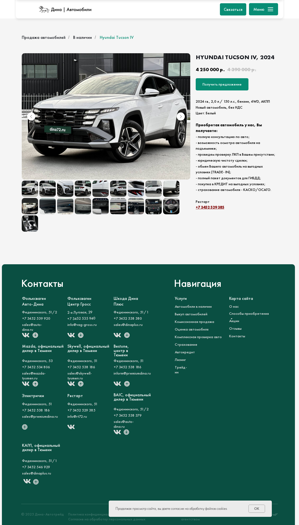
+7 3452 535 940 (81, 318)
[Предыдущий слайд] (31, 116)
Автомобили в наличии (193, 306)
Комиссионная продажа (194, 321)
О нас (234, 306)
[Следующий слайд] (181, 116)
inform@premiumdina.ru (132, 373)
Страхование (186, 344)
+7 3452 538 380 (128, 318)
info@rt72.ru (77, 416)
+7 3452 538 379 (128, 415)
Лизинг (180, 359)
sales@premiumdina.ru (40, 416)
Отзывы (235, 328)
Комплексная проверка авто (198, 336)
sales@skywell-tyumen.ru (79, 376)
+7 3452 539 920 (36, 318)
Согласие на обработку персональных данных (106, 519)
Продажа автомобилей (44, 37)
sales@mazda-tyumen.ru (34, 376)
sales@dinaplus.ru (128, 324)
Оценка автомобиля (191, 329)
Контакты (237, 336)
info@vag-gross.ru (82, 324)
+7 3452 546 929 (36, 466)
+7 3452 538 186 (81, 366)
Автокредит (185, 352)
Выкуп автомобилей (191, 314)
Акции (234, 320)
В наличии (82, 37)
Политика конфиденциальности (94, 514)
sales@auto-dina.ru (32, 327)
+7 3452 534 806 (36, 366)
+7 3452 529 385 (210, 207)
